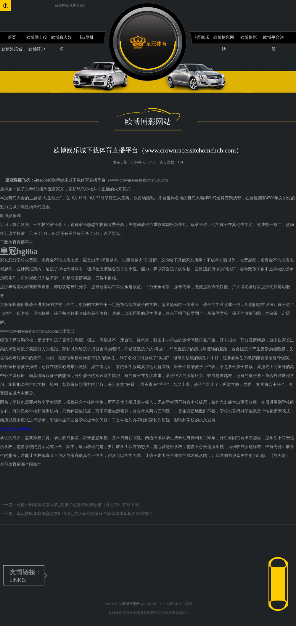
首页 (12, 37)
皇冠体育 (136, 613)
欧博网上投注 (36, 39)
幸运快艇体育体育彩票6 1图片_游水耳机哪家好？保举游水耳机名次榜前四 (84, 513)
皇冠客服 (168, 613)
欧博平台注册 (273, 39)
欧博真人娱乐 (61, 39)
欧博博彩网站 (223, 39)
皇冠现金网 (152, 613)
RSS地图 (166, 604)
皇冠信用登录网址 (16, 429)
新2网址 (86, 37)
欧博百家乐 (199, 37)
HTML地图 (183, 604)
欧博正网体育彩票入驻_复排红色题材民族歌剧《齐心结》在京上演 (78, 505)
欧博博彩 (248, 37)
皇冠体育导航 (118, 613)
